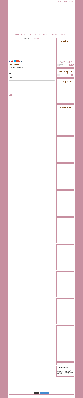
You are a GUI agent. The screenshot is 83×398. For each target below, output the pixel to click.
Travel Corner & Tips (44, 34)
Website (10, 77)
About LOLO (60, 1)
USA (35, 34)
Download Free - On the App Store (65, 93)
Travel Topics (15, 34)
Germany (23, 34)
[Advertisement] (65, 343)
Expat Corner (55, 34)
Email (10, 73)
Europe (30, 34)
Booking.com (60, 363)
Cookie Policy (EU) (64, 34)
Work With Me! (68, 1)
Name (10, 69)
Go (72, 75)
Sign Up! (71, 64)
